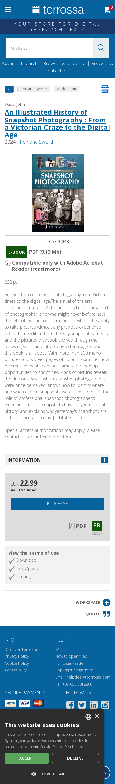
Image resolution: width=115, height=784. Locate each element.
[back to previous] (9, 89)
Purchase (57, 504)
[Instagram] (105, 706)
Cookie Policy (17, 663)
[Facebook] (70, 706)
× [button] (96, 716)
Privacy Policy (17, 656)
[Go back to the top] (103, 772)
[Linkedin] (93, 706)
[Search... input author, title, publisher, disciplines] (57, 48)
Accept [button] (26, 758)
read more (45, 268)
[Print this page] (104, 89)
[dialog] (52, 746)
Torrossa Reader (70, 663)
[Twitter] (82, 706)
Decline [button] (75, 758)
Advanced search (19, 63)
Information (24, 460)
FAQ (59, 649)
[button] (101, 48)
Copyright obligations (74, 670)
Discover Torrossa (21, 649)
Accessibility (16, 670)
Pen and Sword (36, 141)
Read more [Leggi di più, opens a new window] (74, 746)
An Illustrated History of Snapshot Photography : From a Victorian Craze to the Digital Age (57, 123)
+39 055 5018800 (77, 684)
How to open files (71, 656)
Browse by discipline (64, 63)
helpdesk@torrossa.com (88, 677)
